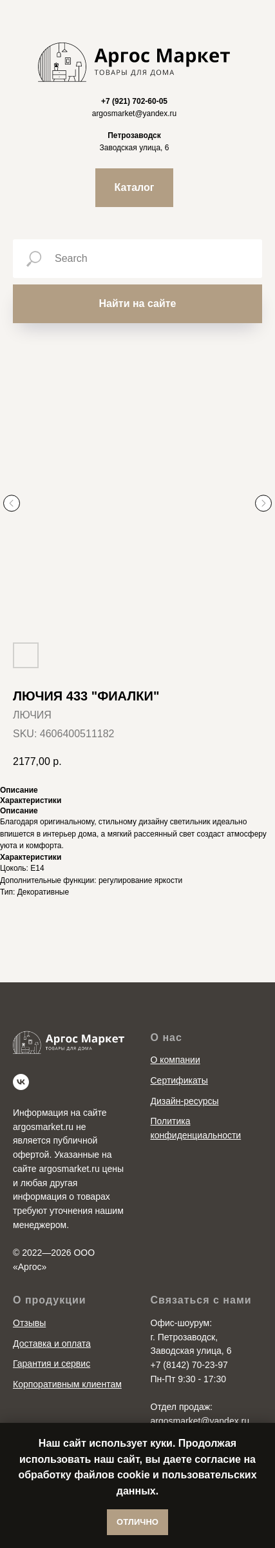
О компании (175, 1060)
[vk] (21, 1082)
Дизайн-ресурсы (185, 1101)
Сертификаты (179, 1080)
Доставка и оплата (52, 1343)
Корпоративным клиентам (67, 1384)
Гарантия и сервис (51, 1363)
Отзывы (29, 1323)
